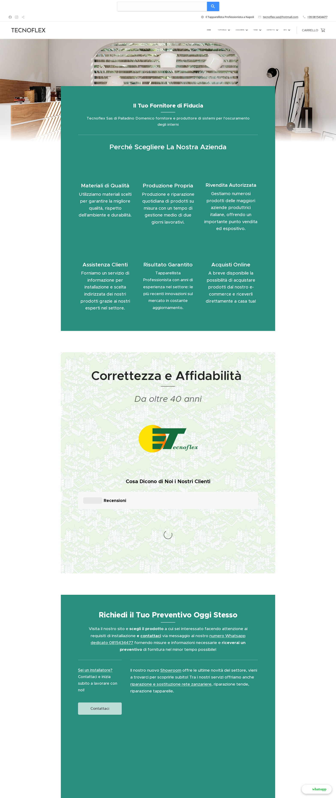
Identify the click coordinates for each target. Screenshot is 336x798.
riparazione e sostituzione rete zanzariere (171, 606)
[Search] (213, 6)
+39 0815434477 (317, 17)
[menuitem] (245, 30)
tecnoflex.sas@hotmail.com (280, 17)
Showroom (170, 592)
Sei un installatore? (95, 592)
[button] (317, 789)
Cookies (168, 796)
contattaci (150, 557)
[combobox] (162, 6)
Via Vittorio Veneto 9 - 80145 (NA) (187, 790)
